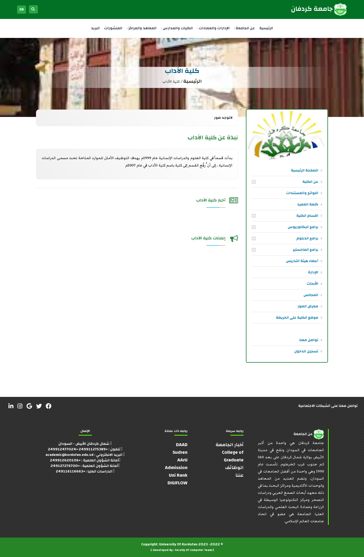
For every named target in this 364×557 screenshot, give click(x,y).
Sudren (180, 452)
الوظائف (234, 467)
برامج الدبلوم (307, 238)
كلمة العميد (307, 204)
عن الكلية (310, 181)
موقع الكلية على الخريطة (297, 317)
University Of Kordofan (178, 544)
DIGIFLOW (178, 483)
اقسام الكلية (307, 215)
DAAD (182, 444)
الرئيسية (266, 28)
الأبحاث (312, 283)
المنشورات (113, 28)
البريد (95, 28)
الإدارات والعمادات (213, 28)
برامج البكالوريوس (303, 227)
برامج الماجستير (305, 249)
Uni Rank (178, 475)
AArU (182, 460)
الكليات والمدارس (177, 28)
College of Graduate (233, 456)
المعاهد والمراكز (141, 28)
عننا (239, 475)
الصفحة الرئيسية (304, 170)
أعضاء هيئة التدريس (302, 261)
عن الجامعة (244, 28)
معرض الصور (307, 306)
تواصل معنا (308, 340)
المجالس (311, 295)
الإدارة (313, 272)
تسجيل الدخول (306, 351)
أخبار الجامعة (230, 444)
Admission (176, 467)
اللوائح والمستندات (302, 193)
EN (21, 9)
